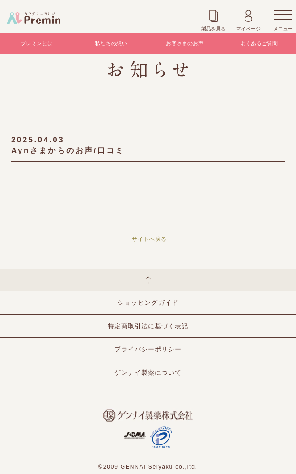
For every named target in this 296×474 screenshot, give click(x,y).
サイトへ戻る (149, 239)
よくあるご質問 (259, 43)
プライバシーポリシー (148, 349)
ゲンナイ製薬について (148, 372)
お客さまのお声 (184, 43)
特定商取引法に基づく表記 (148, 325)
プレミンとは (37, 43)
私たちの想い (111, 43)
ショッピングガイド (148, 302)
